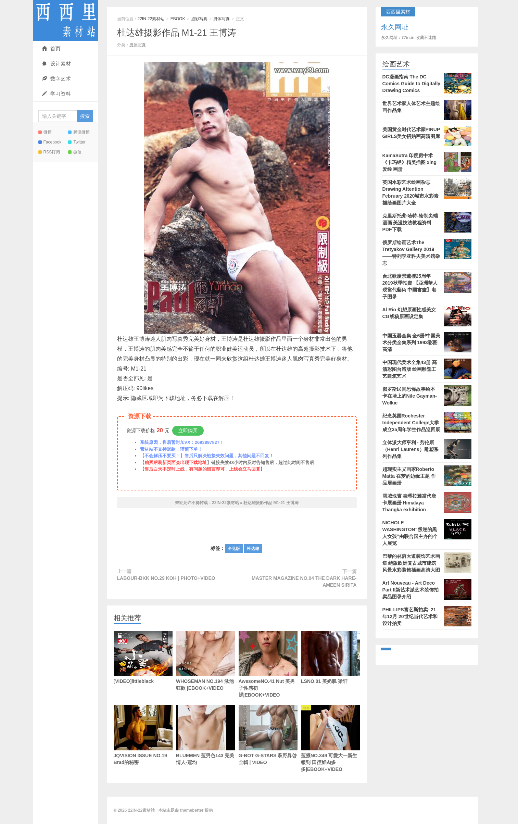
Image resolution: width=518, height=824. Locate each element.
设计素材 (56, 63)
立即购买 (188, 430)
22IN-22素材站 (65, 20)
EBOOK (177, 18)
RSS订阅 (49, 152)
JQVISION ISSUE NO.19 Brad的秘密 (143, 735)
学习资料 (56, 94)
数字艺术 (56, 79)
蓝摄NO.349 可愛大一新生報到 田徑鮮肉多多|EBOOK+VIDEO (330, 738)
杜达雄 (253, 548)
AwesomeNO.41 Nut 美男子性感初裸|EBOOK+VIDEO (268, 664)
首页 (51, 48)
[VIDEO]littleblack (143, 657)
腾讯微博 (79, 132)
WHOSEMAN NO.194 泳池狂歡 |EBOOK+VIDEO (205, 661)
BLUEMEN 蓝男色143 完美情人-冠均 (205, 745)
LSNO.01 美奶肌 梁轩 (330, 657)
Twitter (76, 142)
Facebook (50, 142)
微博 (45, 132)
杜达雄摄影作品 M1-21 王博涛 (176, 32)
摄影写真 (199, 18)
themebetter (192, 810)
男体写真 (221, 18)
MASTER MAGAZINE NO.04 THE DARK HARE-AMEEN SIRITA (304, 581)
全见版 (234, 548)
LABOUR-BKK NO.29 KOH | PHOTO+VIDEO (166, 578)
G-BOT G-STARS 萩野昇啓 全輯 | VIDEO (268, 735)
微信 (74, 152)
